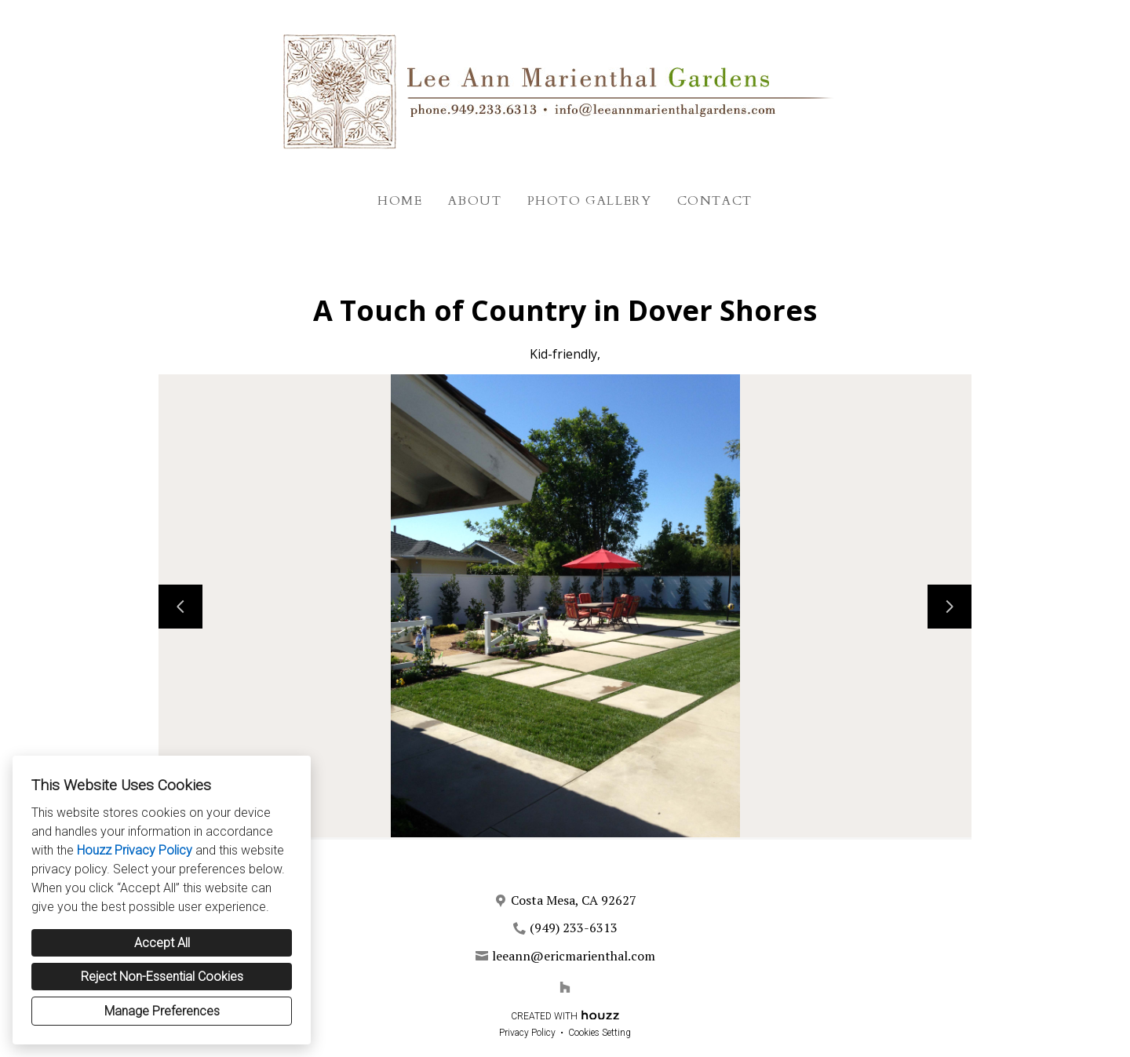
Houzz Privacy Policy (134, 850)
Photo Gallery (589, 201)
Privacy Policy (527, 1032)
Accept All (162, 942)
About (475, 201)
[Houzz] (565, 987)
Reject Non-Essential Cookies (162, 976)
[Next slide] (949, 607)
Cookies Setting (599, 1032)
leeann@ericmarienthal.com (573, 955)
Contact (715, 201)
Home (399, 201)
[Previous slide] (180, 607)
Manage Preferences (162, 1011)
